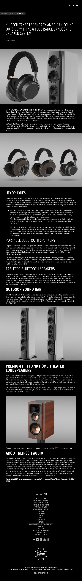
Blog (41, 518)
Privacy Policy (41, 528)
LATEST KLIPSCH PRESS (17, 13)
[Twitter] (34, 540)
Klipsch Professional (41, 501)
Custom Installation (41, 503)
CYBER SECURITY (41, 533)
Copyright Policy (41, 535)
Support (41, 511)
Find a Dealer (41, 498)
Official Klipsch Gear (41, 505)
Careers (41, 526)
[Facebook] (37, 540)
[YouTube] (44, 540)
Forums (41, 522)
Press (41, 516)
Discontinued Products (41, 509)
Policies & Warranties (41, 530)
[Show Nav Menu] (77, 5)
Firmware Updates (41, 507)
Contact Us (41, 513)
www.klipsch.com (37, 475)
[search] (72, 5)
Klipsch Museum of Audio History (41, 524)
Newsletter (41, 520)
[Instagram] (41, 540)
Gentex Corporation (57, 569)
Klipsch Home (4, 13)
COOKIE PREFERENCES (41, 573)
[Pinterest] (48, 540)
